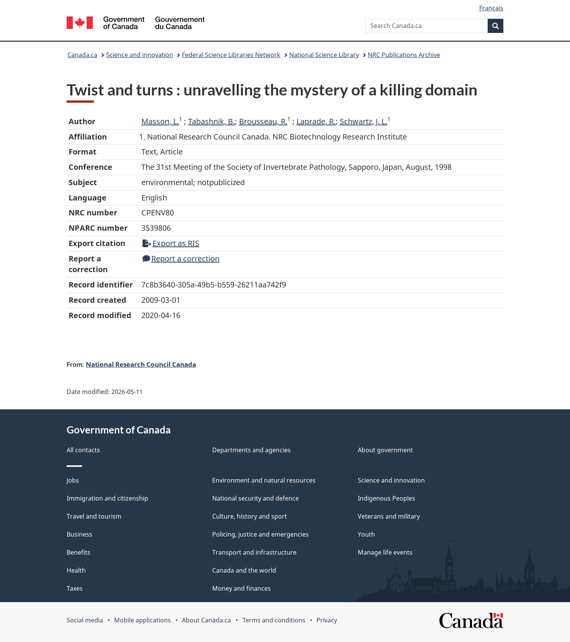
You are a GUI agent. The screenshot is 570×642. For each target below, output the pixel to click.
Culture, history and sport (249, 516)
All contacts (83, 450)
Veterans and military (389, 516)
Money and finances (241, 588)
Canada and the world (244, 570)
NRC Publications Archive (404, 55)
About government (385, 450)
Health (76, 570)
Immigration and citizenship (107, 498)
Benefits (78, 552)
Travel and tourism (94, 516)
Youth (366, 534)
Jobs (73, 480)
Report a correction (180, 258)
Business (79, 534)
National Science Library (324, 55)
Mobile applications (142, 620)
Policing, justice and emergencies (260, 534)
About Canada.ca (206, 620)
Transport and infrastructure (254, 552)
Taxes (75, 588)
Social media (85, 620)
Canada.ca (82, 55)
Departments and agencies (251, 450)
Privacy (326, 620)
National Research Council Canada (141, 364)
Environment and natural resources (264, 480)
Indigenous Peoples (386, 498)
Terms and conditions (273, 620)
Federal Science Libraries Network (231, 55)
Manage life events (385, 552)
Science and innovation (139, 55)
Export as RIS (170, 243)
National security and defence (255, 498)
